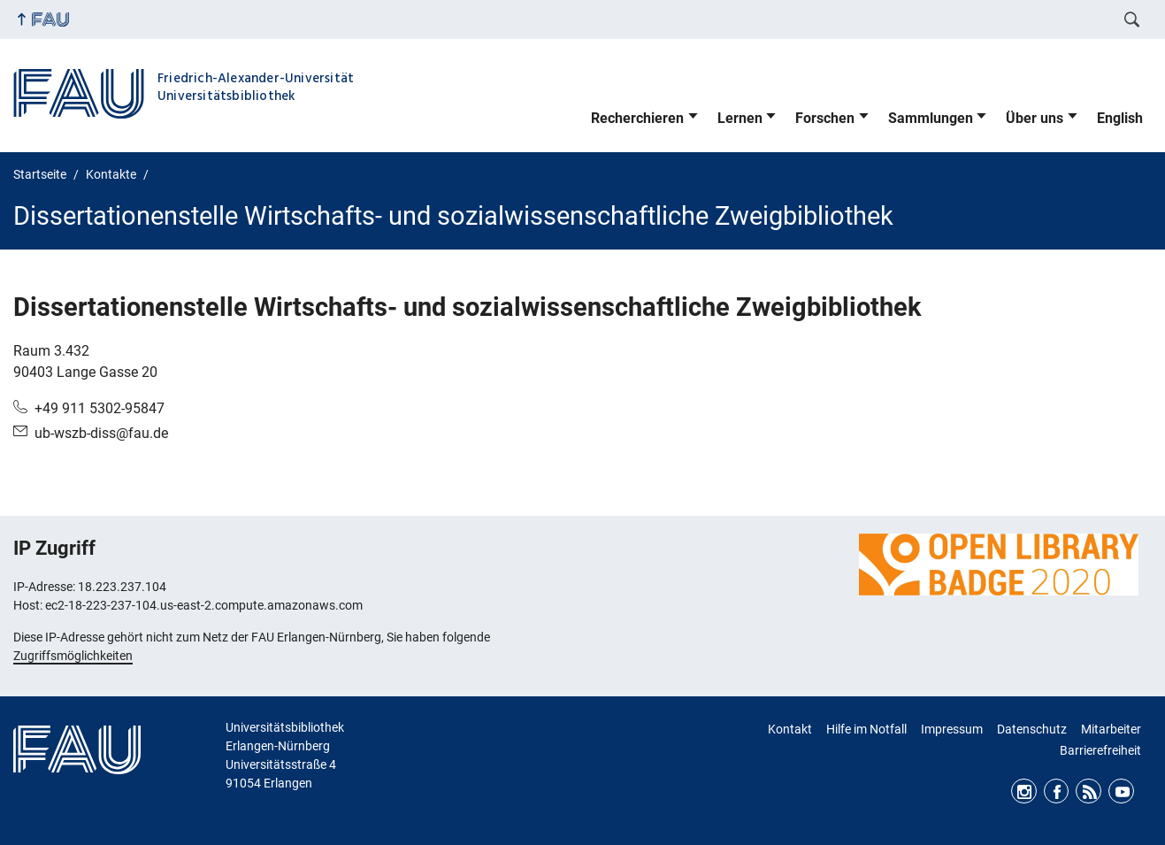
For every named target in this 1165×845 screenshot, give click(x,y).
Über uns (1034, 118)
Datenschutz (1032, 729)
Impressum (952, 729)
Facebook (1056, 791)
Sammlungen (930, 118)
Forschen (825, 118)
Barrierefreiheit (1100, 750)
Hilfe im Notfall (866, 729)
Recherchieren (637, 118)
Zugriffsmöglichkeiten (73, 656)
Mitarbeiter (1111, 729)
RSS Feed (1088, 791)
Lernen (740, 118)
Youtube (1121, 791)
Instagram (1024, 791)
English (1120, 118)
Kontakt (790, 729)
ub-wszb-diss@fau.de (101, 433)
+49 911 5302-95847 (99, 408)
